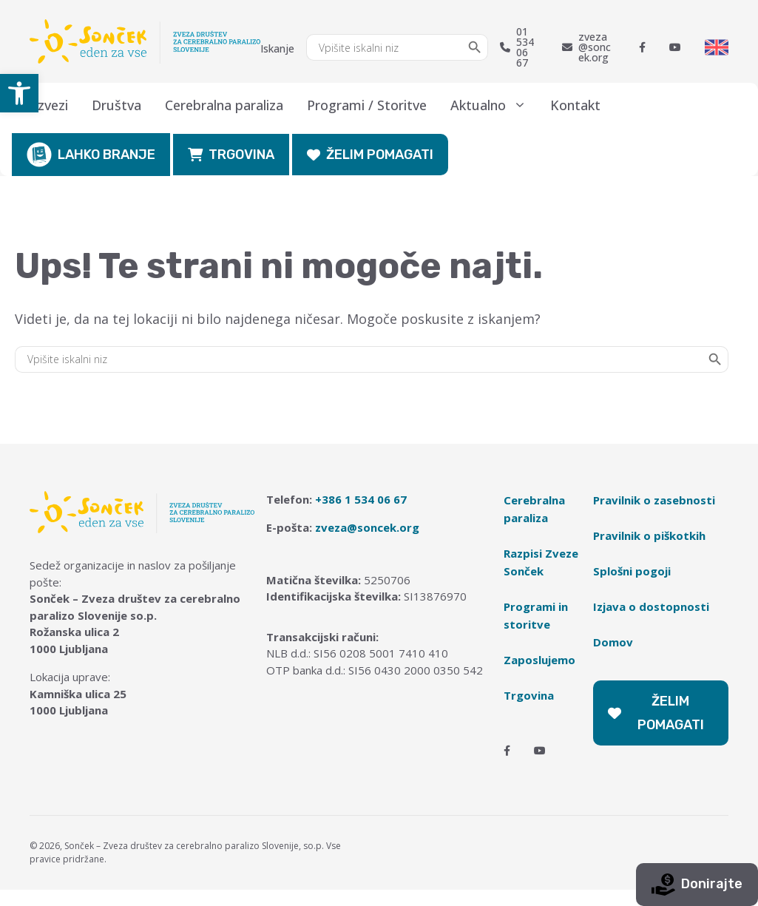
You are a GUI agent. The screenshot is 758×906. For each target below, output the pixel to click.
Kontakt (575, 105)
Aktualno (494, 105)
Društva (116, 105)
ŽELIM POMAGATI (370, 154)
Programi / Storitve (367, 105)
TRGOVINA (231, 154)
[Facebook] (642, 47)
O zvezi (46, 105)
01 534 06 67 (517, 47)
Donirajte (697, 884)
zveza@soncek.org (586, 47)
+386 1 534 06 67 (361, 499)
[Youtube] (675, 47)
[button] (19, 93)
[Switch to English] (716, 47)
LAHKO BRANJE (91, 154)
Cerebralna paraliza (224, 105)
